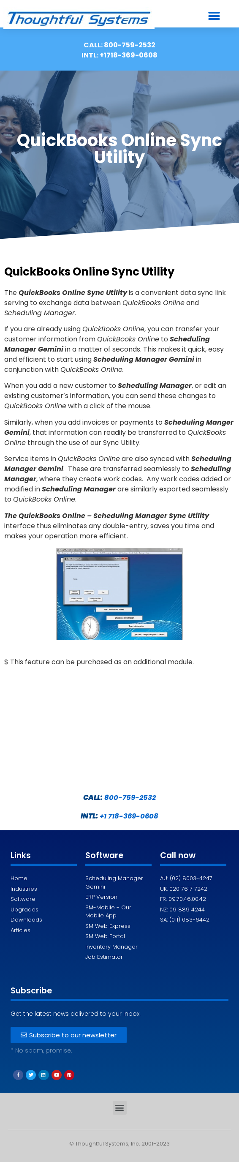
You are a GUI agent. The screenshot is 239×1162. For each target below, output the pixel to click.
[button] (213, 15)
